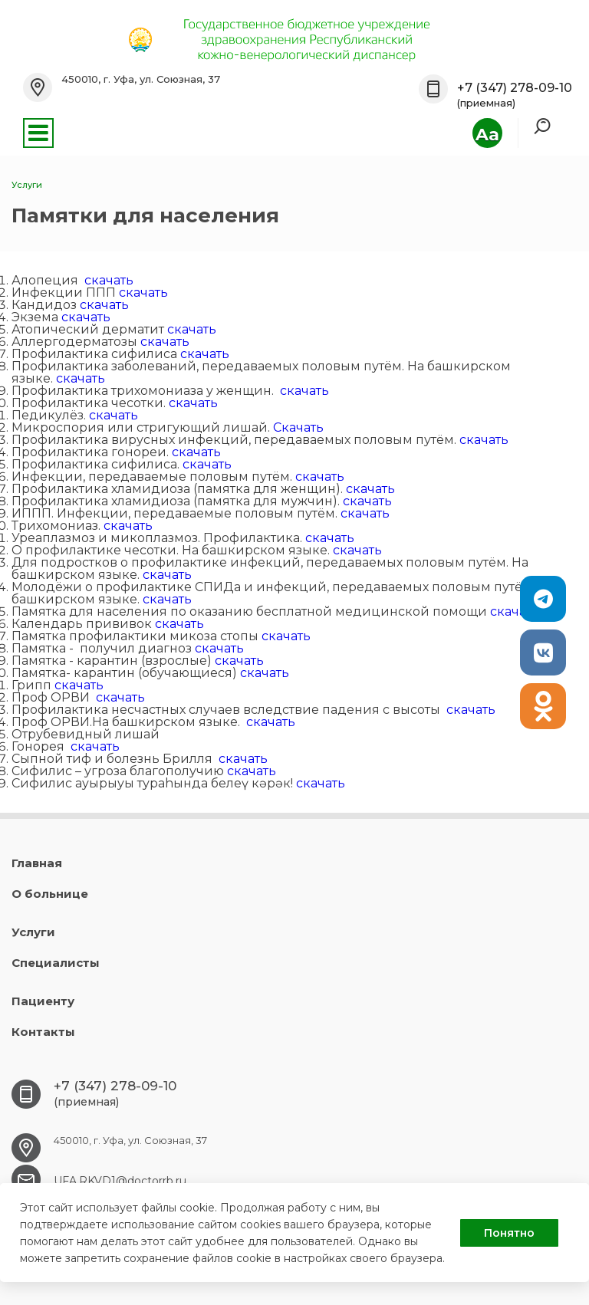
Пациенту (43, 1001)
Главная (37, 863)
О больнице (50, 893)
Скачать (298, 427)
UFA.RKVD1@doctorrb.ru (120, 1181)
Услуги (33, 932)
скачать (108, 280)
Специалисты (56, 962)
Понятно (509, 1233)
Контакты (43, 1031)
